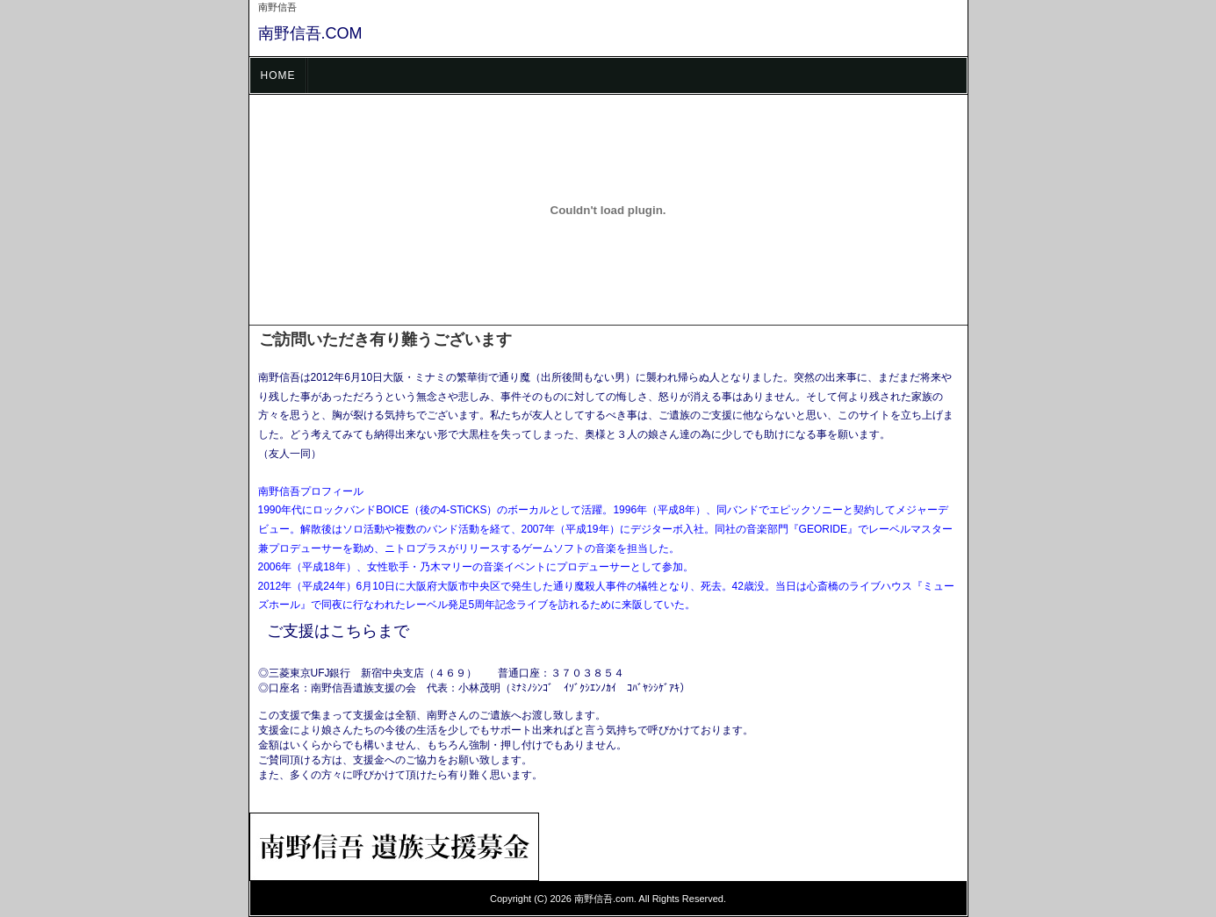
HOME (278, 75)
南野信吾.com (604, 898)
